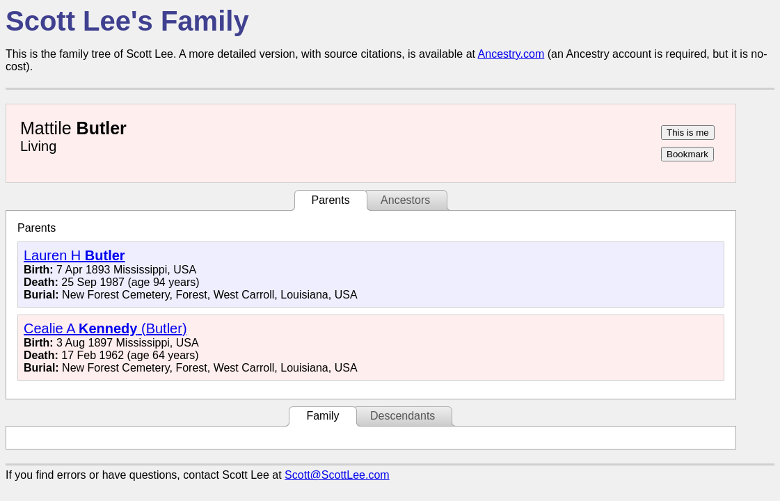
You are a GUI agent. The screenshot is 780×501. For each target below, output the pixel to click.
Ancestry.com (511, 54)
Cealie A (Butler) (105, 328)
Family (322, 416)
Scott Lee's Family (127, 21)
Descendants (402, 416)
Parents (331, 200)
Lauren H (74, 255)
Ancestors (405, 200)
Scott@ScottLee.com (337, 475)
